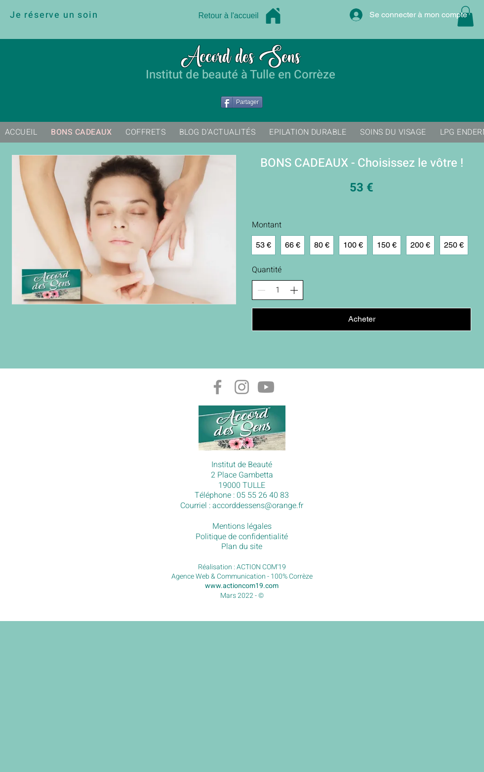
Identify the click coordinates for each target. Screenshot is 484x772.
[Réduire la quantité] (261, 290)
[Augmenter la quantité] (294, 290)
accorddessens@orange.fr (257, 506)
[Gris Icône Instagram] (241, 387)
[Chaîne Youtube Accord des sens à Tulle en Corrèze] (266, 387)
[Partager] (242, 102)
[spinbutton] (277, 290)
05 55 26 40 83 (263, 495)
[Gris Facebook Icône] (217, 387)
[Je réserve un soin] (89, 15)
